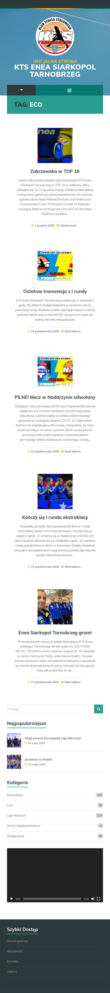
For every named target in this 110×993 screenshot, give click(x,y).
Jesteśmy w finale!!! (38, 759)
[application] (55, 875)
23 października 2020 (45, 451)
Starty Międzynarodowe (23, 825)
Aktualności (15, 951)
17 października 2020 (45, 682)
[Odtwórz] (11, 899)
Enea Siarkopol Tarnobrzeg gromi (55, 633)
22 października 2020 (45, 566)
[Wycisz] (93, 899)
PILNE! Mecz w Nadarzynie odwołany (55, 397)
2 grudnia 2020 (44, 225)
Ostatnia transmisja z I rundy (55, 291)
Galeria (12, 971)
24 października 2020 (45, 331)
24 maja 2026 (36, 743)
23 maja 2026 (36, 764)
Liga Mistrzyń (16, 815)
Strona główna (17, 940)
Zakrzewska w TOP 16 (55, 171)
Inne (10, 805)
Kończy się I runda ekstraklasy (55, 517)
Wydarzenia (69, 225)
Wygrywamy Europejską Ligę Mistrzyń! (53, 738)
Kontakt (12, 961)
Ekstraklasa (73, 331)
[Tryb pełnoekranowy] (98, 899)
